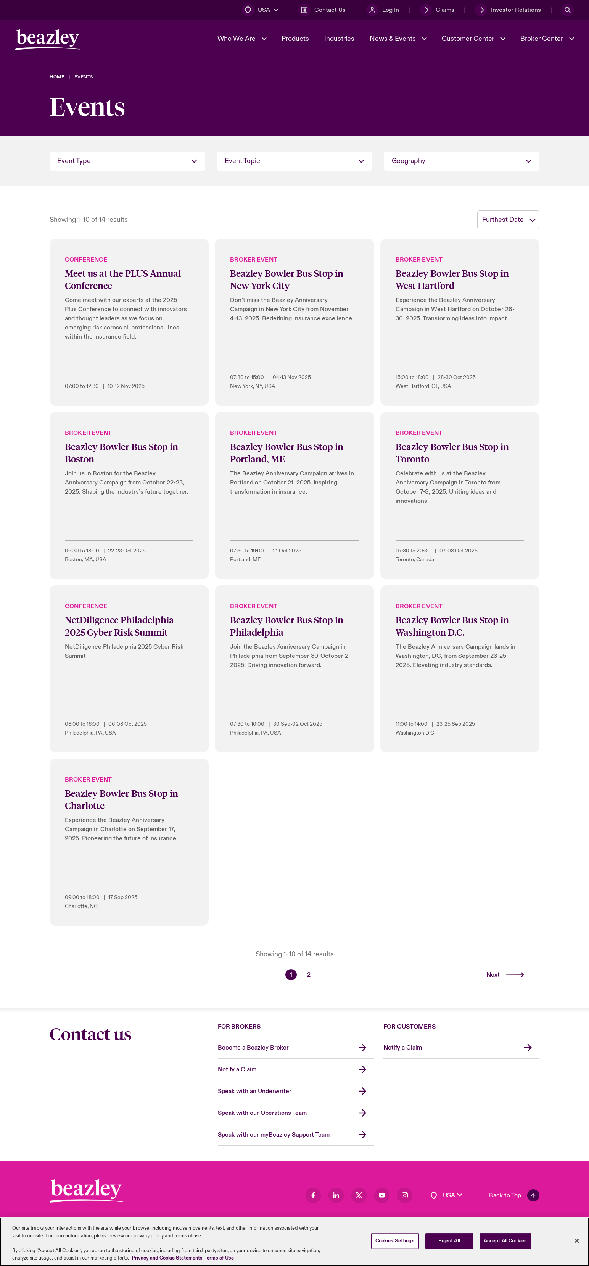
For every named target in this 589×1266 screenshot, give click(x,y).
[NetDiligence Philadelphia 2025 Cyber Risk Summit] (129, 668)
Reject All (449, 1242)
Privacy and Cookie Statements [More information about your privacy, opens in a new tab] (167, 1259)
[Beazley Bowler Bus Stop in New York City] (294, 322)
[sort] (508, 219)
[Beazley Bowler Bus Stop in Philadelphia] (294, 668)
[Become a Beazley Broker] (296, 1048)
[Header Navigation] (47, 39)
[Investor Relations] (508, 10)
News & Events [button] (393, 38)
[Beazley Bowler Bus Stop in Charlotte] (129, 842)
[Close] (576, 1241)
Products (295, 38)
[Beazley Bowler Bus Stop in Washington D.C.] (459, 668)
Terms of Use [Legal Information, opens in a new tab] (219, 1259)
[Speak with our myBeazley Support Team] (296, 1135)
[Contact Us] (322, 10)
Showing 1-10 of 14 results (89, 219)
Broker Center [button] (542, 38)
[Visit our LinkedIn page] (336, 1195)
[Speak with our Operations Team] (296, 1113)
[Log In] (382, 10)
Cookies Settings (395, 1242)
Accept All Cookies (505, 1242)
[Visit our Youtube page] (381, 1195)
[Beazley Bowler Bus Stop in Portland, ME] (294, 495)
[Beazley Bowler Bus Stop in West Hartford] (459, 322)
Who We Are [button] (237, 38)
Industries (339, 38)
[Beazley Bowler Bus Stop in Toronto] (459, 495)
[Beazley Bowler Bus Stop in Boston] (129, 495)
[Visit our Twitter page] (359, 1195)
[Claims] (437, 10)
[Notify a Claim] (296, 1069)
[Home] (57, 77)
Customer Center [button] (469, 38)
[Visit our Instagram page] (404, 1195)
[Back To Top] (514, 1195)
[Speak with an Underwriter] (296, 1091)
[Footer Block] (86, 1191)
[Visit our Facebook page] (313, 1195)
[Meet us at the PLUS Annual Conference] (129, 322)
